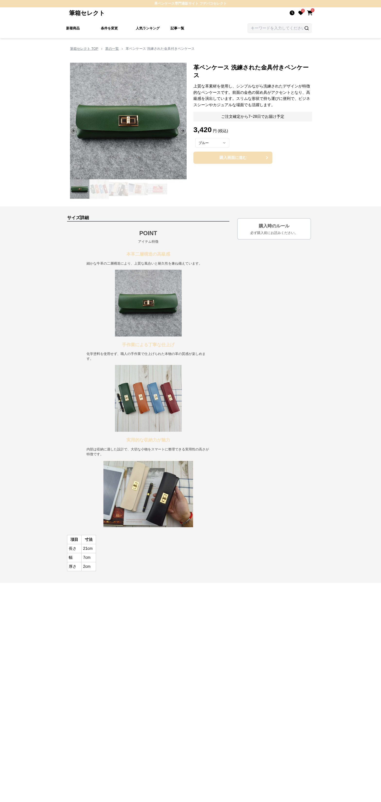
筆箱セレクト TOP (84, 49)
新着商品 (73, 28)
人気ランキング (148, 28)
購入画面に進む (244, 157)
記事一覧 (177, 28)
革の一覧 (112, 49)
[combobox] (212, 143)
